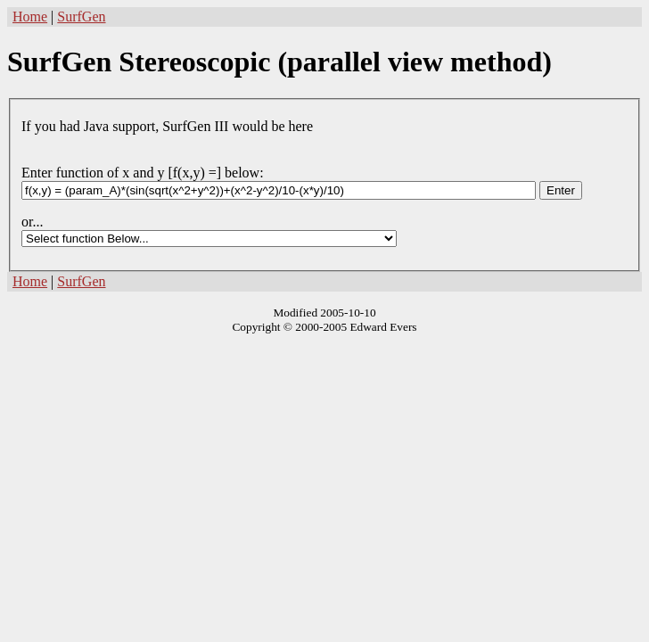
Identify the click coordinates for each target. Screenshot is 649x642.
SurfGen (81, 16)
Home (29, 16)
